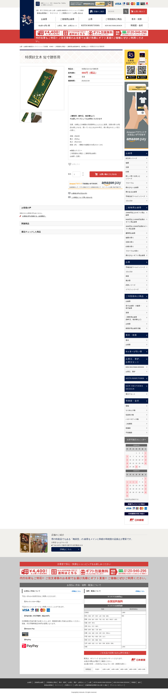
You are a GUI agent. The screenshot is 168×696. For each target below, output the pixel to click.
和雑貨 (133, 682)
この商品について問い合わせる (82, 197)
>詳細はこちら (76, 591)
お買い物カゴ (139, 11)
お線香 (44, 19)
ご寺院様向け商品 (113, 19)
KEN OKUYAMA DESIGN (113, 25)
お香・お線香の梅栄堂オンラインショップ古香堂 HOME (38, 46)
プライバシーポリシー (117, 685)
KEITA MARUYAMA (90, 25)
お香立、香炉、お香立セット (67, 25)
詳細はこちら (66, 549)
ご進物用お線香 (67, 19)
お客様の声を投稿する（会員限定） (36, 216)
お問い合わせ (78, 13)
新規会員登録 (42, 13)
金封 (139, 682)
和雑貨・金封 (137, 25)
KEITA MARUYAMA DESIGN (102, 682)
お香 (90, 19)
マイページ (54, 13)
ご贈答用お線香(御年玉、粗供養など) (82, 46)
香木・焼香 (137, 19)
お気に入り (74, 164)
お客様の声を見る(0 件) (79, 193)
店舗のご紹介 (98, 11)
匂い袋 (44, 26)
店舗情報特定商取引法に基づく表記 (96, 685)
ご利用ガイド (66, 13)
